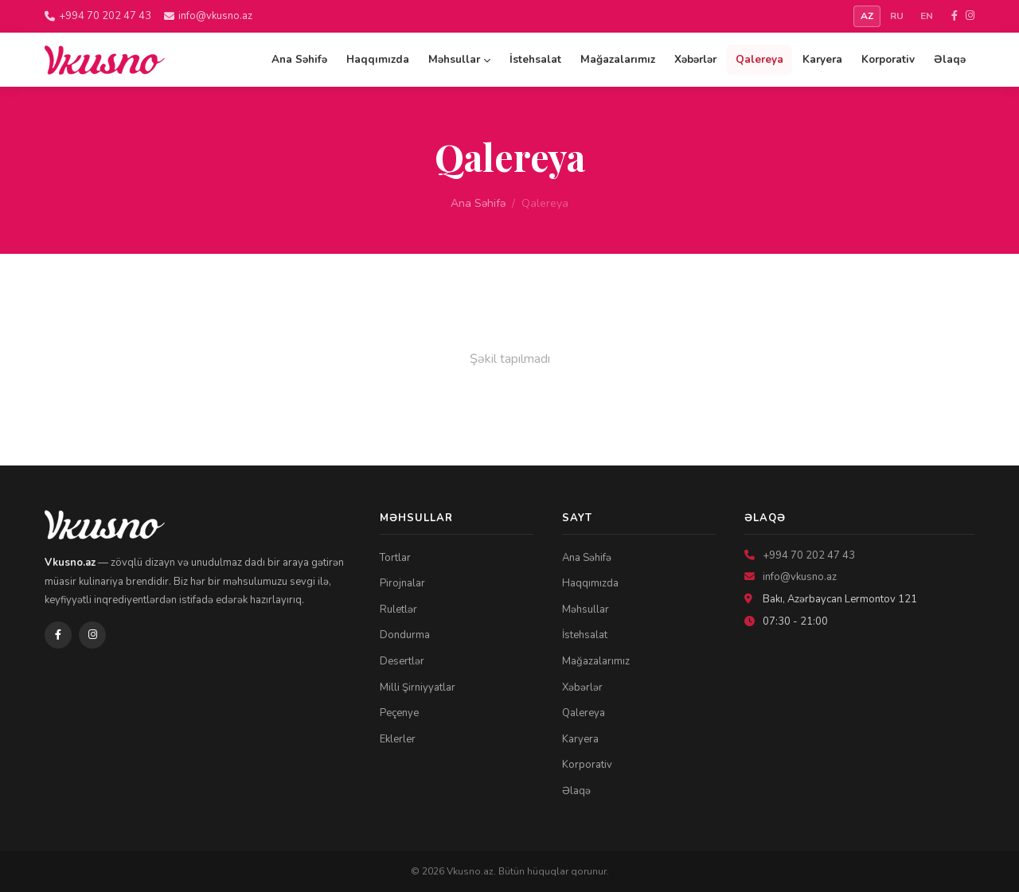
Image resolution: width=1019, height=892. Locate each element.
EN (926, 16)
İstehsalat (535, 59)
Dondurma (405, 635)
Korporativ (888, 59)
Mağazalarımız (617, 59)
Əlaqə (950, 59)
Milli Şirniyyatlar (417, 687)
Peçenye (399, 713)
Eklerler (398, 739)
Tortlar (395, 558)
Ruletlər (398, 609)
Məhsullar (459, 59)
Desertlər (402, 661)
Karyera (822, 59)
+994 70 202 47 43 (98, 16)
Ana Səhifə (299, 59)
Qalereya (759, 59)
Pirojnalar (402, 583)
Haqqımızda (377, 59)
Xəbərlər (695, 59)
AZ (867, 16)
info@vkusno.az (208, 16)
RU (897, 16)
